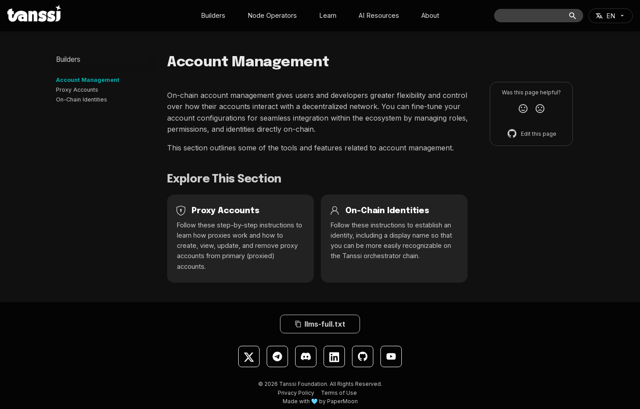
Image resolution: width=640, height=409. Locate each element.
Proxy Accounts (77, 89)
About (430, 15)
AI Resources (379, 15)
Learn (327, 15)
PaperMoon (342, 401)
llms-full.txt (320, 324)
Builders (213, 15)
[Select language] (610, 15)
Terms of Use (339, 392)
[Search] (538, 15)
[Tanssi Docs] (34, 13)
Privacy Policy (296, 392)
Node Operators (272, 15)
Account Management (88, 80)
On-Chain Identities (81, 99)
